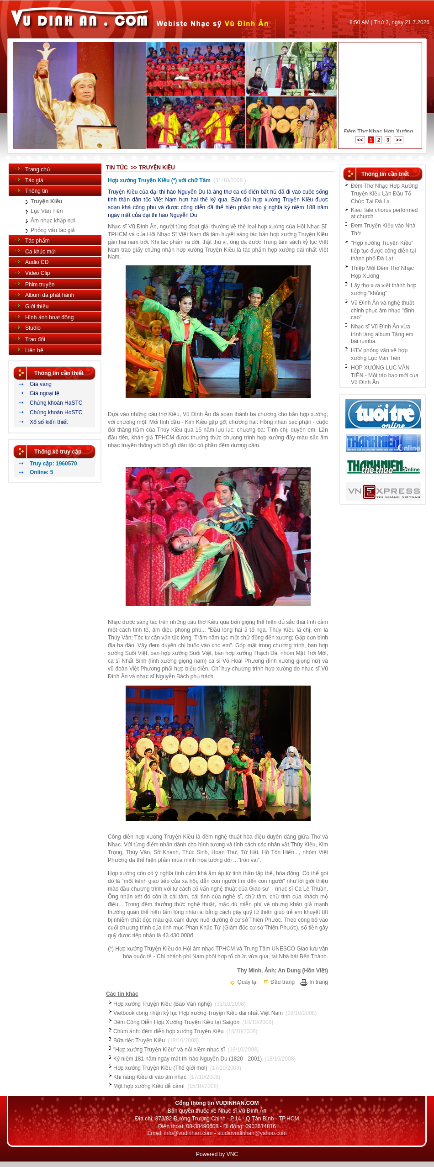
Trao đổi (35, 339)
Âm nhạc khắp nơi (53, 220)
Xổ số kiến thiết (49, 422)
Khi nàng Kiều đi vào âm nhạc (149, 1077)
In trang (314, 982)
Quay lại (243, 982)
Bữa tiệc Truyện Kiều (139, 1040)
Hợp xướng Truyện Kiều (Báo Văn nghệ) (162, 1004)
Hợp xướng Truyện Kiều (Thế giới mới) (160, 1068)
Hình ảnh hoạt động (49, 317)
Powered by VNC (217, 1154)
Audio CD (36, 262)
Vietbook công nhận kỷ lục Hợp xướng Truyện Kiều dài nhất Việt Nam (198, 1013)
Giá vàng (41, 384)
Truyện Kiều (46, 201)
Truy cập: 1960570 (53, 463)
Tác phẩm (37, 241)
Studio (33, 328)
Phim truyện (39, 284)
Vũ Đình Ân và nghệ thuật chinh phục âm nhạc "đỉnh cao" (382, 310)
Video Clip (37, 273)
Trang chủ (37, 169)
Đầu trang (279, 982)
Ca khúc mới (40, 251)
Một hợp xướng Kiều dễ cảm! (149, 1086)
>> (399, 140)
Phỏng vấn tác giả (53, 230)
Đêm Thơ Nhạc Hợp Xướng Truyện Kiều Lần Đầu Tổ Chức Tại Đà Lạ (384, 194)
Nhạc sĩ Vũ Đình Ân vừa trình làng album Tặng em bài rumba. (382, 333)
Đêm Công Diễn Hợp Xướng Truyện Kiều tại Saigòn (176, 1022)
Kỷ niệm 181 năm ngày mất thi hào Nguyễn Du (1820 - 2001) (187, 1059)
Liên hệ (34, 350)
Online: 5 (41, 472)
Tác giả (34, 180)
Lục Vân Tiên (47, 211)
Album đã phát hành (49, 295)
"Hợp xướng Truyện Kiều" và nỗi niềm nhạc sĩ (169, 1049)
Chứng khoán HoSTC (56, 412)
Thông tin (36, 191)
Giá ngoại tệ (44, 393)
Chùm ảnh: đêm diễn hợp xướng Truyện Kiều (168, 1031)
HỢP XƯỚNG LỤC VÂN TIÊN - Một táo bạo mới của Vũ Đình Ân (384, 374)
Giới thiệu (36, 306)
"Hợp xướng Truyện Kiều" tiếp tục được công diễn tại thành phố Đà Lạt (383, 251)
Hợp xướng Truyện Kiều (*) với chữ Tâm (159, 180)
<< (360, 140)
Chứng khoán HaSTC (56, 403)
